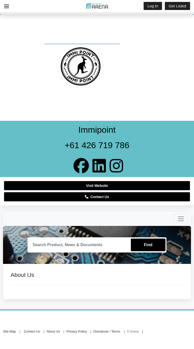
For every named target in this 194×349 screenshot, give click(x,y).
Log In (153, 6)
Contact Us (97, 197)
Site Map (9, 331)
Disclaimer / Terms (106, 331)
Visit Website (97, 186)
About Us (53, 331)
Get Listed (177, 6)
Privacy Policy (76, 331)
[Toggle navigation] (181, 219)
